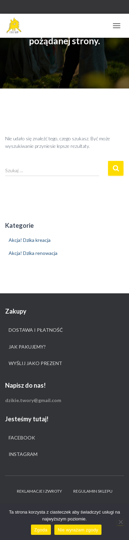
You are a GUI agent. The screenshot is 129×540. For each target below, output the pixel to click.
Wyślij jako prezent (35, 363)
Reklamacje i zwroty (39, 491)
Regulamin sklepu (92, 491)
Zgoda (40, 529)
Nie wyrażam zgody (78, 529)
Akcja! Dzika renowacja (33, 253)
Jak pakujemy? (27, 347)
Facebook (22, 438)
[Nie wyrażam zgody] (120, 521)
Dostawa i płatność (36, 330)
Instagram (23, 454)
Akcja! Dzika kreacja (30, 240)
